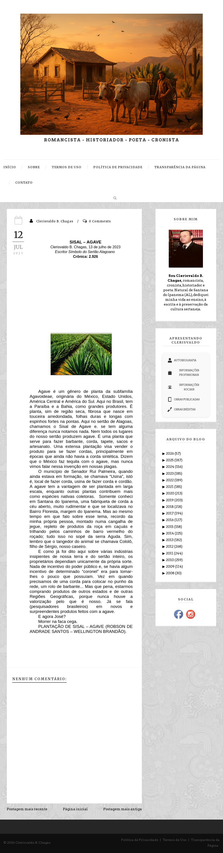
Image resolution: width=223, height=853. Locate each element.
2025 (170, 460)
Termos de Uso (175, 840)
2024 (170, 467)
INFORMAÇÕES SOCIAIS (183, 387)
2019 (170, 500)
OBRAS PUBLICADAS (184, 399)
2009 (170, 566)
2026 (170, 454)
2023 (170, 474)
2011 (170, 553)
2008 (170, 573)
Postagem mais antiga (122, 809)
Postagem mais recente (27, 809)
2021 (170, 487)
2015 (170, 527)
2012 (170, 546)
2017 (170, 513)
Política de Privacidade (139, 840)
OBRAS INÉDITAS (181, 409)
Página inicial (75, 809)
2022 (170, 480)
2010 (170, 560)
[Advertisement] (81, 298)
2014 (170, 533)
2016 (170, 520)
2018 (170, 507)
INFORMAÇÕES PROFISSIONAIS (183, 372)
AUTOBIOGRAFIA (182, 360)
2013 (170, 540)
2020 (170, 493)
